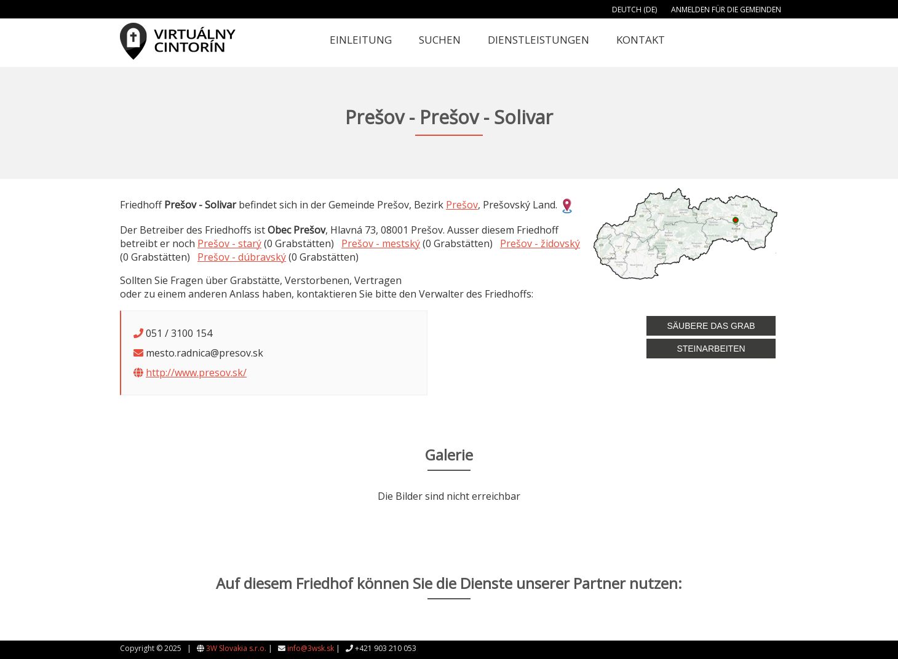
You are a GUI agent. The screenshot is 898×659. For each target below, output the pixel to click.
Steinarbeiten (711, 348)
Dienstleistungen (538, 40)
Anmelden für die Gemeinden (726, 9)
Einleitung (361, 40)
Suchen (440, 40)
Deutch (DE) (634, 9)
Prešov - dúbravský (241, 257)
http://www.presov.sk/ (196, 372)
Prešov (462, 204)
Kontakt (640, 40)
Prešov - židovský (540, 243)
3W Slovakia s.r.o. (236, 648)
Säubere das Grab (711, 326)
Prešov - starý (229, 243)
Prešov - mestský (380, 243)
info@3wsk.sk (310, 648)
